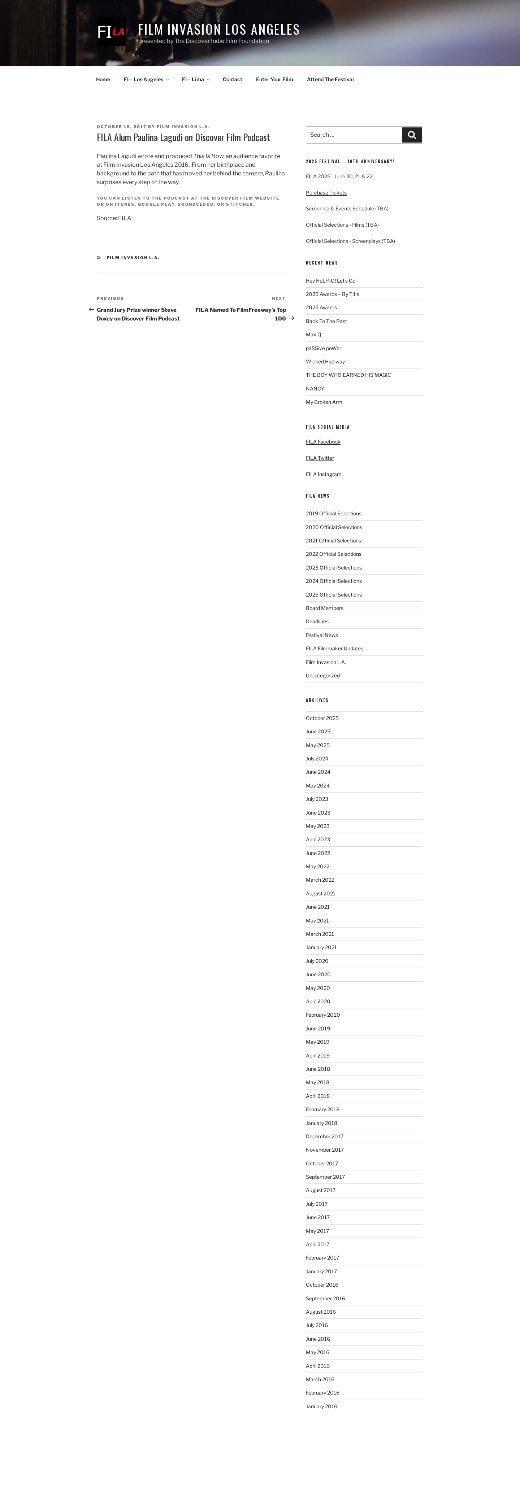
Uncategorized (323, 675)
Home (103, 79)
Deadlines (317, 621)
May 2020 (318, 988)
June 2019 (318, 1028)
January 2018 (321, 1123)
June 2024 (318, 772)
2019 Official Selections (333, 513)
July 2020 (317, 961)
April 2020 (318, 1001)
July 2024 (317, 758)
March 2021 (320, 934)
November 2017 (325, 1150)
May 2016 (317, 1352)
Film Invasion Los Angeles (219, 28)
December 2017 (324, 1136)
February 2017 (322, 1258)
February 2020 (323, 1015)
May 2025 (318, 745)
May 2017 (317, 1231)
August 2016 (321, 1312)
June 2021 (318, 907)
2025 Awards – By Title (332, 294)
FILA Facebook (323, 442)
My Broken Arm (324, 402)
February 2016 (322, 1393)
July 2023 (317, 799)
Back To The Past (326, 321)
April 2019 (318, 1055)
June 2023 (318, 813)
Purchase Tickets (326, 192)
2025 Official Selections (334, 595)
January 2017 (321, 1271)
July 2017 (317, 1204)
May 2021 (317, 920)
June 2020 (318, 974)
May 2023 (318, 826)
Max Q (313, 334)
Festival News (322, 635)
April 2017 (317, 1244)
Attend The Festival (330, 79)
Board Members (324, 608)
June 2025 (318, 731)
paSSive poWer (323, 348)
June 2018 (318, 1069)
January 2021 (321, 947)
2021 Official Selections (333, 540)
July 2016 (317, 1325)
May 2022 (317, 866)
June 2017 (318, 1217)
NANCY (315, 388)
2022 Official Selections (333, 554)
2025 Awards (321, 307)
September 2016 (325, 1298)
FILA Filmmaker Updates (334, 648)
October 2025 (322, 718)
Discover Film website (246, 198)
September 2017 (325, 1177)
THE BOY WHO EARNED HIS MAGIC (348, 375)
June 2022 (318, 853)
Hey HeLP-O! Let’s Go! (331, 281)
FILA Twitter (320, 458)
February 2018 (322, 1109)
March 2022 (320, 880)
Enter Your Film (274, 79)
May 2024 (318, 785)
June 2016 (318, 1339)
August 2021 (320, 893)
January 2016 (321, 1406)
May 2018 (317, 1082)
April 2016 (318, 1366)
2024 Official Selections (334, 581)
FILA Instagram (324, 474)
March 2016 (320, 1379)
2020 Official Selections (334, 527)
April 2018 (318, 1096)
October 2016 (322, 1285)
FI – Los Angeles (147, 79)
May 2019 (317, 1042)
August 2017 (320, 1190)
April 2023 (318, 839)
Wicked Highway (325, 361)
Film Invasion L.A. (183, 126)
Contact (232, 79)
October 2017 (322, 1163)
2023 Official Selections (334, 567)
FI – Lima (196, 79)
